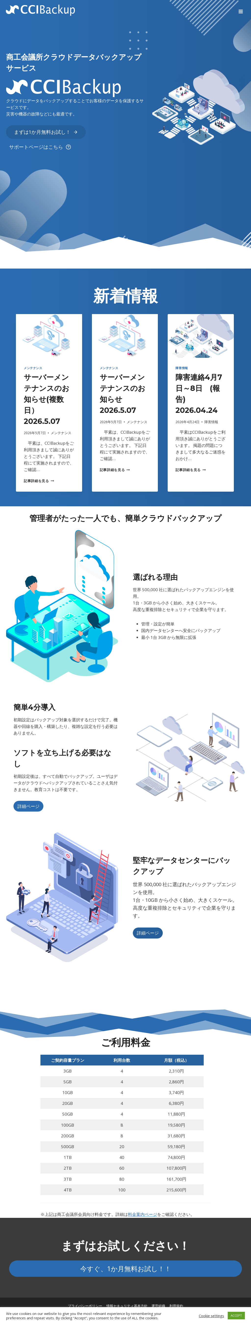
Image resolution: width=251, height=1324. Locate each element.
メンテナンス (33, 368)
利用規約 (176, 1305)
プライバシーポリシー (85, 1305)
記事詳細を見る (39, 480)
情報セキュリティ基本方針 (127, 1305)
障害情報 (182, 368)
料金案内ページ (142, 1214)
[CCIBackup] (40, 10)
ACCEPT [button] (236, 1315)
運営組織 (158, 1305)
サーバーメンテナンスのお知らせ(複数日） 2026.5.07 (46, 399)
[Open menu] (240, 10)
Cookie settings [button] (211, 1315)
